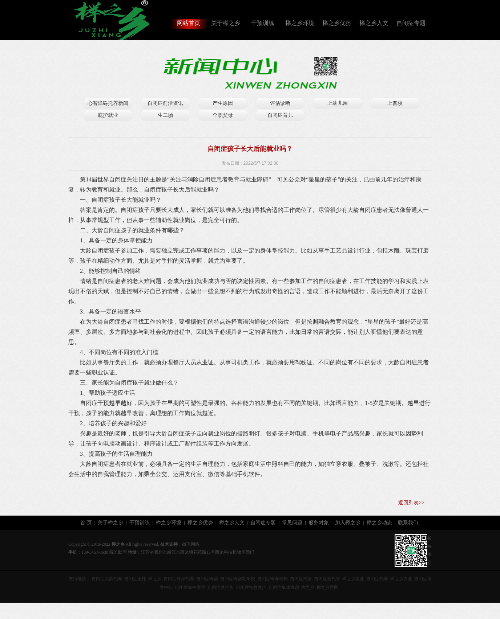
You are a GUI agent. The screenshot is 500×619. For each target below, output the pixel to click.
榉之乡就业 (353, 578)
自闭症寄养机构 (272, 578)
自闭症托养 (377, 578)
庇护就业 (108, 115)
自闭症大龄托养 (107, 578)
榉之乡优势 (336, 23)
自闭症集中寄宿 (190, 587)
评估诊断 (280, 103)
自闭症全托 (135, 578)
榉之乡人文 (373, 23)
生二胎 (165, 115)
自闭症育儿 (280, 115)
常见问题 (292, 522)
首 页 (86, 522)
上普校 (395, 103)
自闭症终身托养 (179, 578)
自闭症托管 (301, 578)
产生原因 (223, 103)
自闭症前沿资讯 (165, 103)
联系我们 (408, 522)
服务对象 (319, 522)
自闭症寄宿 (207, 578)
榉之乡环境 (299, 23)
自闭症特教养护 (251, 587)
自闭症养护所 (220, 587)
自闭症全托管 (327, 578)
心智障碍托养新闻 (108, 103)
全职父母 (223, 115)
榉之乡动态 (379, 522)
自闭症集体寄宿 (284, 587)
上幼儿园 (337, 103)
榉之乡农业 (401, 578)
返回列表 (408, 502)
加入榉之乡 (347, 522)
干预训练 (262, 23)
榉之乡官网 (327, 587)
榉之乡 (154, 578)
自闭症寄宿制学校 (237, 578)
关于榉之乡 (225, 23)
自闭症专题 (411, 23)
